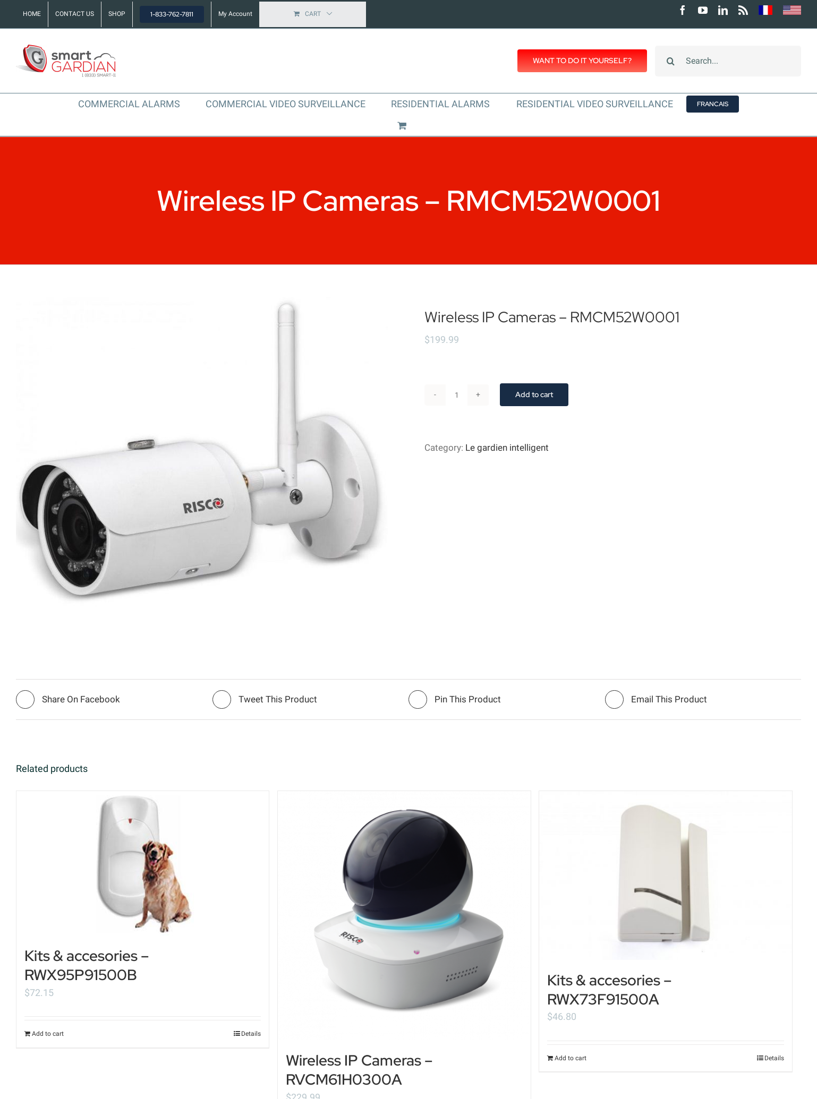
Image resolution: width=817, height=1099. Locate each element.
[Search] (670, 61)
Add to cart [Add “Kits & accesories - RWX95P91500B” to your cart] (48, 1033)
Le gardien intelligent (507, 447)
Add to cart (534, 394)
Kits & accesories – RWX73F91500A (609, 989)
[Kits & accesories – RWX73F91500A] (665, 875)
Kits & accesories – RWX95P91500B (86, 965)
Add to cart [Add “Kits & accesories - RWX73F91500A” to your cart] (570, 1058)
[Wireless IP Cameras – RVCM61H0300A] (404, 915)
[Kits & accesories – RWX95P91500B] (142, 863)
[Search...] (728, 61)
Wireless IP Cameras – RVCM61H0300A (359, 1069)
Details (251, 1033)
